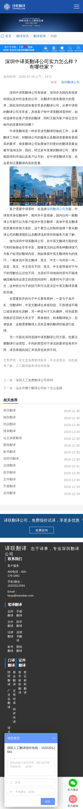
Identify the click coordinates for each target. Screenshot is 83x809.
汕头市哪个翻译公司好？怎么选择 (39, 388)
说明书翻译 (19, 636)
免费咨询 (41, 530)
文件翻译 (10, 624)
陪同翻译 (9, 678)
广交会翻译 (9, 699)
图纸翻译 (19, 649)
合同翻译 (10, 613)
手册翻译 (19, 613)
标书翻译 (10, 649)
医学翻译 (19, 624)
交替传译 (14, 697)
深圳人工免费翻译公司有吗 (34, 380)
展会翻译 (14, 678)
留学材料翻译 (19, 682)
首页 (6, 36)
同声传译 (14, 715)
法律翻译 (10, 634)
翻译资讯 (22, 36)
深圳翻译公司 (70, 82)
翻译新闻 (39, 36)
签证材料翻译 (25, 682)
